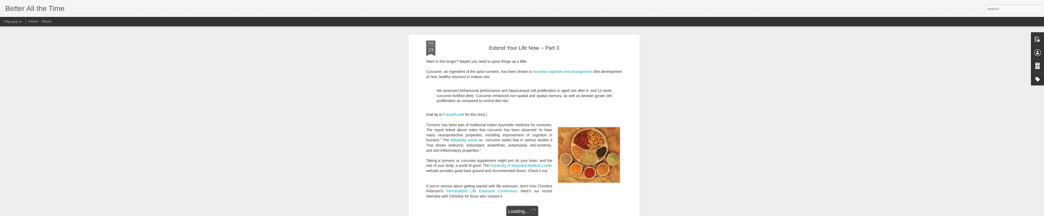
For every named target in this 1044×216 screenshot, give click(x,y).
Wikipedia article (463, 82)
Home (33, 21)
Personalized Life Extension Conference (481, 133)
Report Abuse (553, 213)
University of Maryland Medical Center (521, 107)
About (46, 21)
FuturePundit (453, 56)
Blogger (538, 213)
